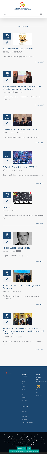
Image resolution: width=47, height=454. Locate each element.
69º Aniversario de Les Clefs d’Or (18, 48)
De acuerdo (21, 448)
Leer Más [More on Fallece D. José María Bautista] (39, 261)
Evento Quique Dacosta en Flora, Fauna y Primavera (21, 286)
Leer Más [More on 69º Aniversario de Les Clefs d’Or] (39, 62)
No (29, 448)
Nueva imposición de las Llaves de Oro (20, 129)
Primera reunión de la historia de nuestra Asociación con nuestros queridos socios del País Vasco (23, 331)
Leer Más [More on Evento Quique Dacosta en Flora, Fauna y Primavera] (39, 304)
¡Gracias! (7, 207)
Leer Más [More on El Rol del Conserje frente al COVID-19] (39, 183)
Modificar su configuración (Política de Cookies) (24, 451)
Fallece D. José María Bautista (16, 247)
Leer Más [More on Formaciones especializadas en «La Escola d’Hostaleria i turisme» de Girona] (39, 105)
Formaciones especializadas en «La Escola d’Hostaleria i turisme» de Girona (22, 87)
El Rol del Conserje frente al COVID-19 (20, 167)
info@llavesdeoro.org (28, 422)
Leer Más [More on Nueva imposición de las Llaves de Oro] (39, 142)
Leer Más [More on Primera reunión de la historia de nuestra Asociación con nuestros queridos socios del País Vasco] (39, 349)
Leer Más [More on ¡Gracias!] (39, 223)
